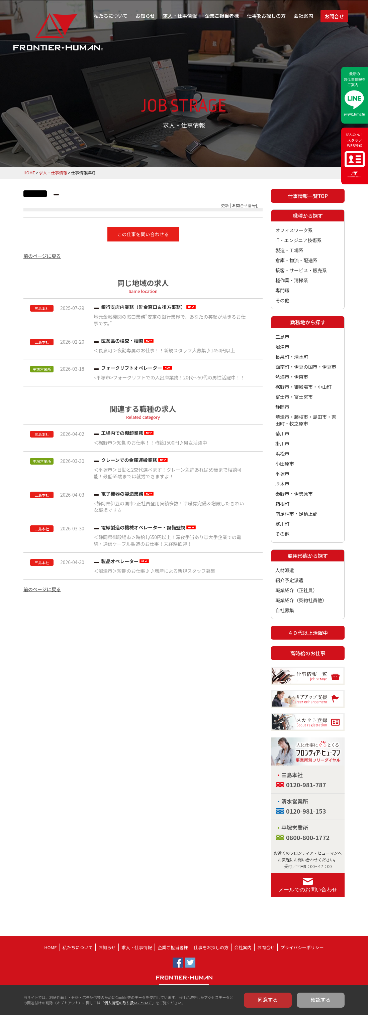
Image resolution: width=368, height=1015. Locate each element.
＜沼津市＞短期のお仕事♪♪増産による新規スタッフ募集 (154, 570)
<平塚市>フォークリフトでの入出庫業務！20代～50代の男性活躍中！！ (169, 377)
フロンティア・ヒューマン (41, 36)
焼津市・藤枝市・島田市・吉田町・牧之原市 (305, 420)
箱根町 (282, 503)
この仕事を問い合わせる (143, 234)
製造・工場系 (289, 250)
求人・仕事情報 (180, 15)
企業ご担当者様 (222, 15)
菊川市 (282, 433)
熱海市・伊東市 (291, 376)
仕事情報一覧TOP (308, 195)
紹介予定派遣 (289, 580)
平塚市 (282, 473)
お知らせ (145, 15)
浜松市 (282, 453)
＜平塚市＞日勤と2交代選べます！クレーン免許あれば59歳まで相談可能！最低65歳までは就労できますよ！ (168, 473)
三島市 (282, 336)
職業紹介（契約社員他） (301, 600)
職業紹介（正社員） (296, 590)
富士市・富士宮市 (294, 396)
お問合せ (334, 16)
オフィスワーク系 (294, 230)
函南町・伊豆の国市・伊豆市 (305, 366)
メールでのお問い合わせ (307, 889)
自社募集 (284, 610)
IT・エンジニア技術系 (298, 240)
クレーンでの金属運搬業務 (129, 460)
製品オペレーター (120, 561)
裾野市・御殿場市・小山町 (303, 386)
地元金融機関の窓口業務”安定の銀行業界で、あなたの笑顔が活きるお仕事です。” (170, 320)
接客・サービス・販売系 (301, 270)
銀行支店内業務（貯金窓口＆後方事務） (143, 307)
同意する (268, 999)
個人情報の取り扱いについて (128, 1002)
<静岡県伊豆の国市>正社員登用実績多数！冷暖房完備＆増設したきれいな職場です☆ (169, 506)
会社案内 (303, 15)
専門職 (282, 290)
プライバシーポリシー (302, 947)
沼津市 (282, 346)
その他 (282, 300)
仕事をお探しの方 (266, 15)
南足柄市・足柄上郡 (296, 513)
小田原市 (284, 463)
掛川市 (282, 443)
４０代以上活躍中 (308, 632)
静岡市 (282, 406)
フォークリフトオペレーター (131, 367)
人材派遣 (284, 570)
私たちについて (110, 15)
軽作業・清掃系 (291, 280)
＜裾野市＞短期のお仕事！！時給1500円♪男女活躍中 (150, 442)
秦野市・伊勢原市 (294, 493)
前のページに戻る (42, 255)
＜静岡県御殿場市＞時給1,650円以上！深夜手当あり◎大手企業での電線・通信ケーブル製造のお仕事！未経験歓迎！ (167, 540)
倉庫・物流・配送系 (296, 260)
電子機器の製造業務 (122, 493)
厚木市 (282, 483)
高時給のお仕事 (307, 653)
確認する (321, 999)
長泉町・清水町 (291, 356)
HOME (29, 172)
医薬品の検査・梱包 (122, 340)
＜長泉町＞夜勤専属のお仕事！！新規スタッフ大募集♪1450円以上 (164, 350)
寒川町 (282, 523)
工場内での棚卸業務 (122, 433)
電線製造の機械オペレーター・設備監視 (143, 527)
